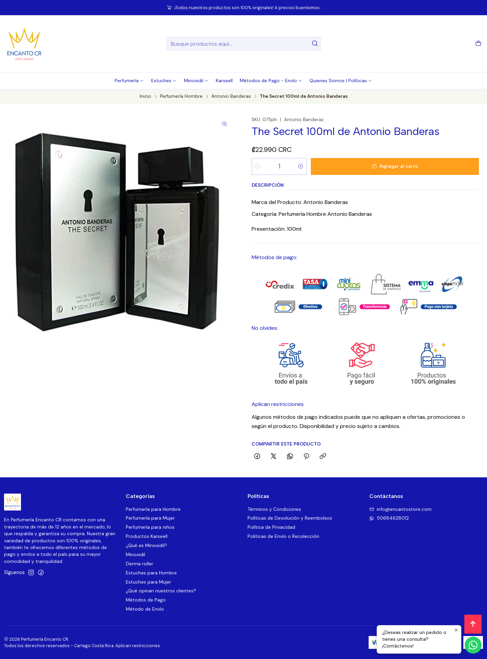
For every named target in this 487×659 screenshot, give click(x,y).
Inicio (145, 96)
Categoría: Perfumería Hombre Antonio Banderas (312, 214)
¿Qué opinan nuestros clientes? (161, 591)
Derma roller (139, 564)
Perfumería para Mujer (150, 518)
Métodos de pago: (274, 257)
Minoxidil (135, 554)
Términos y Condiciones (274, 509)
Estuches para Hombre (151, 573)
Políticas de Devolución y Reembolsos (290, 518)
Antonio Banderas (231, 96)
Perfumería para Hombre (153, 509)
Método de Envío (145, 609)
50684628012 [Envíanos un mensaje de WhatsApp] (389, 518)
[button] (129, 80)
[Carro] (478, 43)
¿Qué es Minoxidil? (146, 545)
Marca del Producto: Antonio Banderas (300, 202)
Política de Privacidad (271, 527)
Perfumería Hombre (181, 96)
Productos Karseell (146, 536)
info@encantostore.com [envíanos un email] (400, 509)
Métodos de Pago (146, 600)
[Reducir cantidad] (257, 166)
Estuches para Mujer (148, 582)
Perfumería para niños (150, 527)
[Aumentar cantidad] (300, 166)
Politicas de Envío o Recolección (283, 536)
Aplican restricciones (278, 404)
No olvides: (265, 328)
